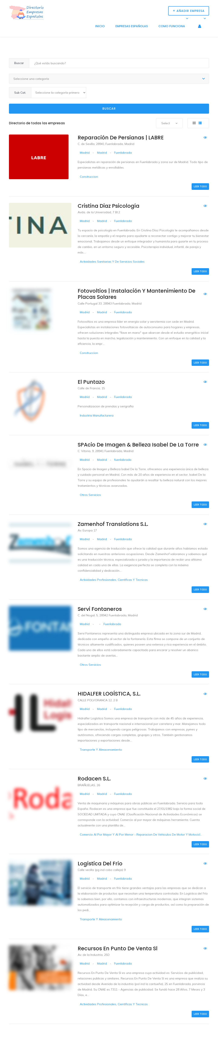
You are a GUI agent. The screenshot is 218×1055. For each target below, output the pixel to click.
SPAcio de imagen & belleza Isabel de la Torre (138, 445)
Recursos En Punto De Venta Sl (118, 948)
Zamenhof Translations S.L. (113, 524)
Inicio (100, 26)
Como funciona (171, 26)
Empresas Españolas (131, 26)
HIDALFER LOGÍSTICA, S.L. (109, 694)
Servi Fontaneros (100, 609)
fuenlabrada (122, 460)
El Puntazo (91, 382)
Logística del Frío (100, 863)
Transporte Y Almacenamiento (101, 750)
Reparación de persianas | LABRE (121, 138)
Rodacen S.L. (94, 779)
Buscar (109, 108)
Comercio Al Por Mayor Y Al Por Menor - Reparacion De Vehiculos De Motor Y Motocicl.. (140, 834)
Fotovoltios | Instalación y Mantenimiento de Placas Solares (136, 294)
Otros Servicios (90, 495)
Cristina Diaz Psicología (108, 206)
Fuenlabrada (123, 153)
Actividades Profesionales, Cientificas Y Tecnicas (114, 580)
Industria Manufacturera (96, 415)
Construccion (89, 177)
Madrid (85, 153)
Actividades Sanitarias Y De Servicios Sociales (112, 261)
